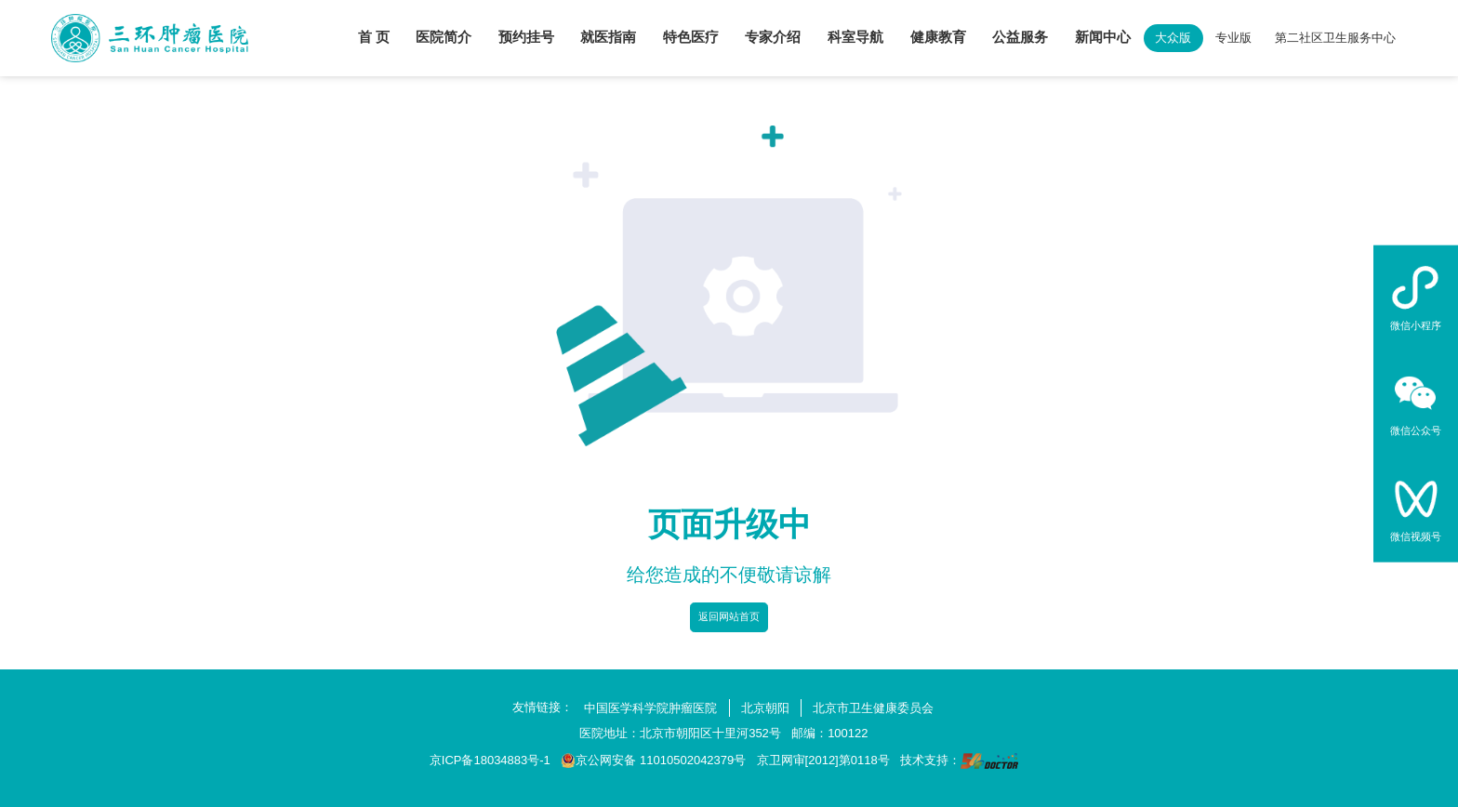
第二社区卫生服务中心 (1335, 38)
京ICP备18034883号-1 (490, 760)
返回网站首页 (729, 616)
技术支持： (959, 761)
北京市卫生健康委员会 (873, 708)
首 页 (374, 37)
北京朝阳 (765, 708)
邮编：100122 (829, 733)
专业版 (1233, 38)
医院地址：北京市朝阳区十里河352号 (680, 733)
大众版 (1173, 38)
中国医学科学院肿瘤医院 (650, 708)
